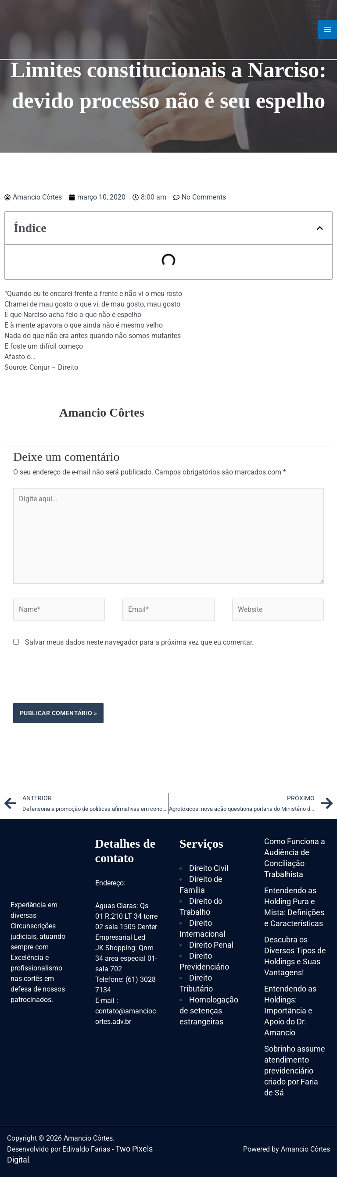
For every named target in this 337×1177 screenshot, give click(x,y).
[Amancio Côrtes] (55, 29)
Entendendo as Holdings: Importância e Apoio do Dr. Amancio (290, 1010)
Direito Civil (208, 868)
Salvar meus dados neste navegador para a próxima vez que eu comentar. (139, 642)
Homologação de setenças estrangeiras (208, 1010)
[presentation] (80, 681)
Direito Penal (211, 944)
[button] (319, 228)
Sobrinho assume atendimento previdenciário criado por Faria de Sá (294, 1070)
